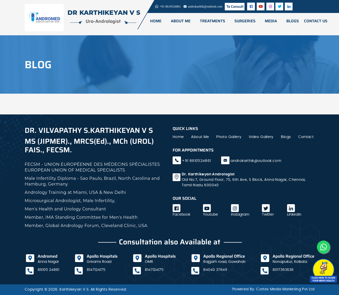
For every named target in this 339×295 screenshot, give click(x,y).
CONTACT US (315, 21)
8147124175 (96, 270)
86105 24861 (48, 270)
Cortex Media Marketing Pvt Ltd (285, 289)
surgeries (244, 21)
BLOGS (292, 21)
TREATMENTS (212, 21)
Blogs (286, 137)
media (271, 21)
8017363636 (283, 270)
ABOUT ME (180, 21)
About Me (200, 137)
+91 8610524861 (196, 161)
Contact (306, 137)
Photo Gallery (228, 137)
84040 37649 (215, 270)
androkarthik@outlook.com (255, 161)
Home (155, 21)
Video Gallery (261, 137)
